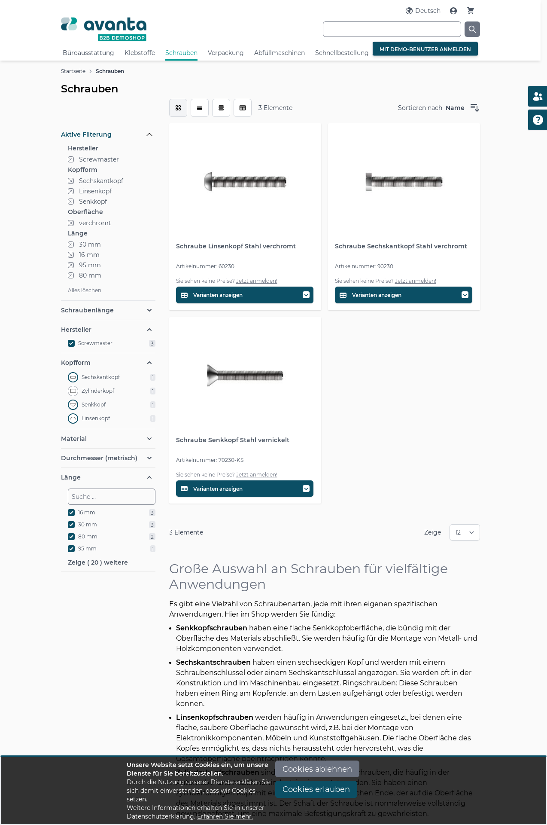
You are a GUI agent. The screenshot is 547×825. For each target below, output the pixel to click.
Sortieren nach (420, 108)
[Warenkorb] (470, 10)
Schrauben (181, 53)
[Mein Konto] (454, 10)
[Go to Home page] (131, 29)
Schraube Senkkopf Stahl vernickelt (232, 440)
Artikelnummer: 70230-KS (209, 460)
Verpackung (226, 53)
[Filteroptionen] (108, 114)
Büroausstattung (88, 53)
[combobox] (392, 29)
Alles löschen (84, 290)
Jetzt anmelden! (256, 281)
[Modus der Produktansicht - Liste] (200, 108)
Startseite (73, 71)
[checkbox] (178, 108)
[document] (273, 791)
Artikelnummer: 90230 (364, 266)
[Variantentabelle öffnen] (244, 295)
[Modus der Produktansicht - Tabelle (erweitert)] (243, 108)
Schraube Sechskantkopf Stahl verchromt (401, 246)
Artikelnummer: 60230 (205, 266)
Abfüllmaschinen (279, 53)
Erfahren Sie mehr (224, 816)
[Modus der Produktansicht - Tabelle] (221, 108)
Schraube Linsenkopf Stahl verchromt (236, 246)
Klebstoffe (140, 53)
